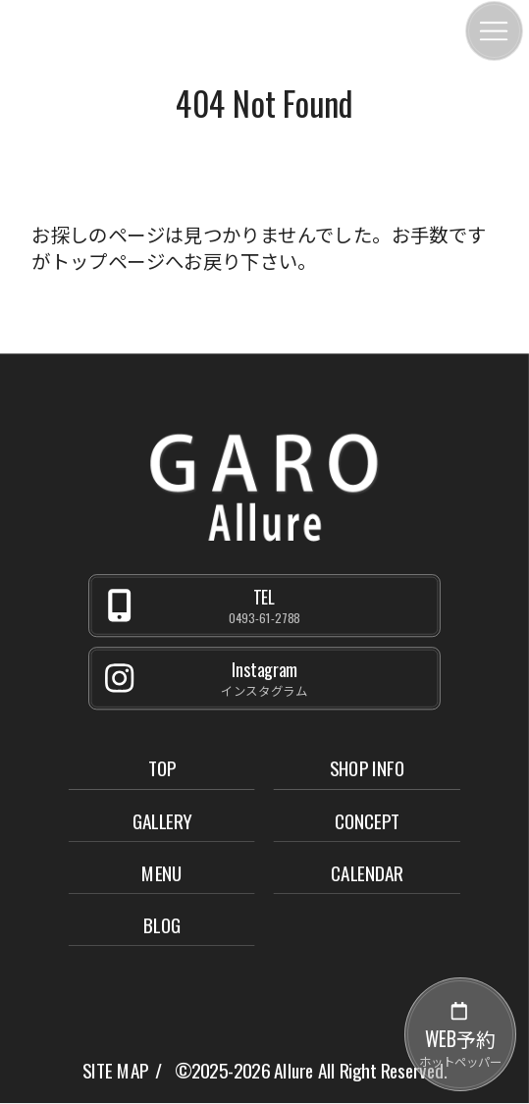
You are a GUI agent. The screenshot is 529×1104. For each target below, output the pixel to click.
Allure (293, 1070)
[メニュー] (494, 31)
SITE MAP (115, 1070)
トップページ (108, 260)
